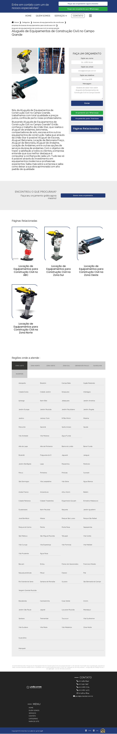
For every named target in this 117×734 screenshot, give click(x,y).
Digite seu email (87, 67)
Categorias (26, 23)
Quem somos (43, 16)
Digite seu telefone (87, 76)
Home (28, 16)
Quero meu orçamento (83, 196)
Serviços (60, 16)
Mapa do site (34, 722)
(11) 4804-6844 (83, 693)
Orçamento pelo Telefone (87, 120)
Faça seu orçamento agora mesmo (82, 4)
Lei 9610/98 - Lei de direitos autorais (58, 669)
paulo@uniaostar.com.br (83, 696)
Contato (78, 16)
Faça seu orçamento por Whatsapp (83, 9)
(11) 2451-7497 (82, 684)
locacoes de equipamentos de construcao (48, 23)
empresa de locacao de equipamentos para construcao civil (33, 26)
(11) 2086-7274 (83, 687)
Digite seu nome (87, 59)
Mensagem (87, 84)
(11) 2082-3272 (83, 690)
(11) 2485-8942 (83, 681)
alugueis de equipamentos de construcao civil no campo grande (35, 28)
